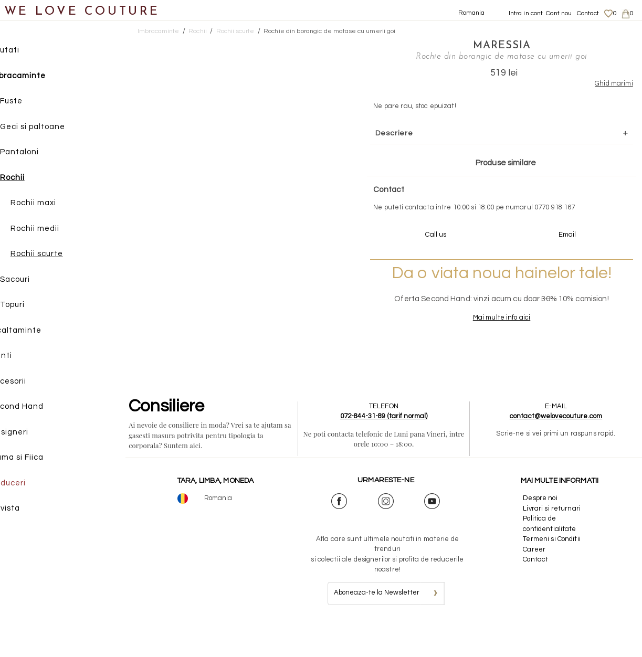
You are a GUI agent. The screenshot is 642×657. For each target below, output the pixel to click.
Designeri (31, 434)
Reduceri (30, 485)
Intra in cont (526, 13)
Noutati (26, 52)
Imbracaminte (40, 77)
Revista (27, 510)
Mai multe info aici (464, 349)
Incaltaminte (38, 332)
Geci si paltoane (54, 128)
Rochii (34, 179)
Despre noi (541, 530)
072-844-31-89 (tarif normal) (386, 448)
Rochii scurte (59, 255)
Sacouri (37, 281)
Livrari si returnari (553, 540)
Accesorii (30, 383)
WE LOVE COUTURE (82, 12)
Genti (23, 357)
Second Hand (39, 408)
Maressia (464, 44)
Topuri (34, 306)
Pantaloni (41, 153)
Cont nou (559, 13)
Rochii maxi (55, 204)
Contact (588, 13)
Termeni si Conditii (552, 571)
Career (535, 581)
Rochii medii (57, 230)
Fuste (33, 103)
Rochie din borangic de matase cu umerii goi (330, 31)
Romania (471, 12)
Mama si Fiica (39, 459)
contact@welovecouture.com (557, 448)
